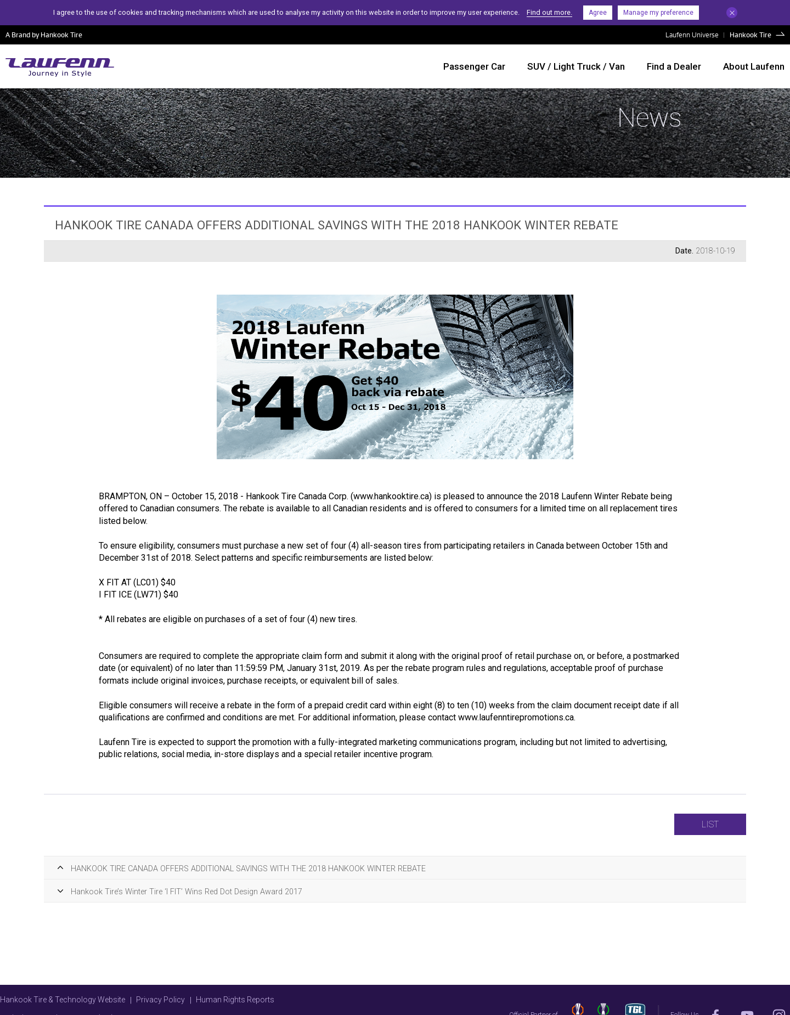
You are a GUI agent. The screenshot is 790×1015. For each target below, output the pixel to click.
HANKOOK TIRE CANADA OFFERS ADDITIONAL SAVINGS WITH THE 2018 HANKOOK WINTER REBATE (248, 868)
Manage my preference (658, 12)
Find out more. (549, 12)
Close (731, 12)
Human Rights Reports (235, 999)
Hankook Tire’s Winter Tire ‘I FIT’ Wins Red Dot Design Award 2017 (186, 891)
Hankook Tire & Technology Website (62, 999)
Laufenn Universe (692, 35)
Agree (598, 12)
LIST (710, 824)
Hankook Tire (750, 35)
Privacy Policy (160, 999)
